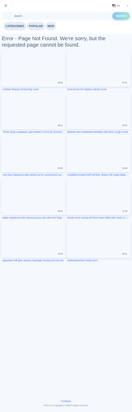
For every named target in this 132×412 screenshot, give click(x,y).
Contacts (66, 401)
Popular (36, 26)
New (51, 26)
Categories (15, 26)
